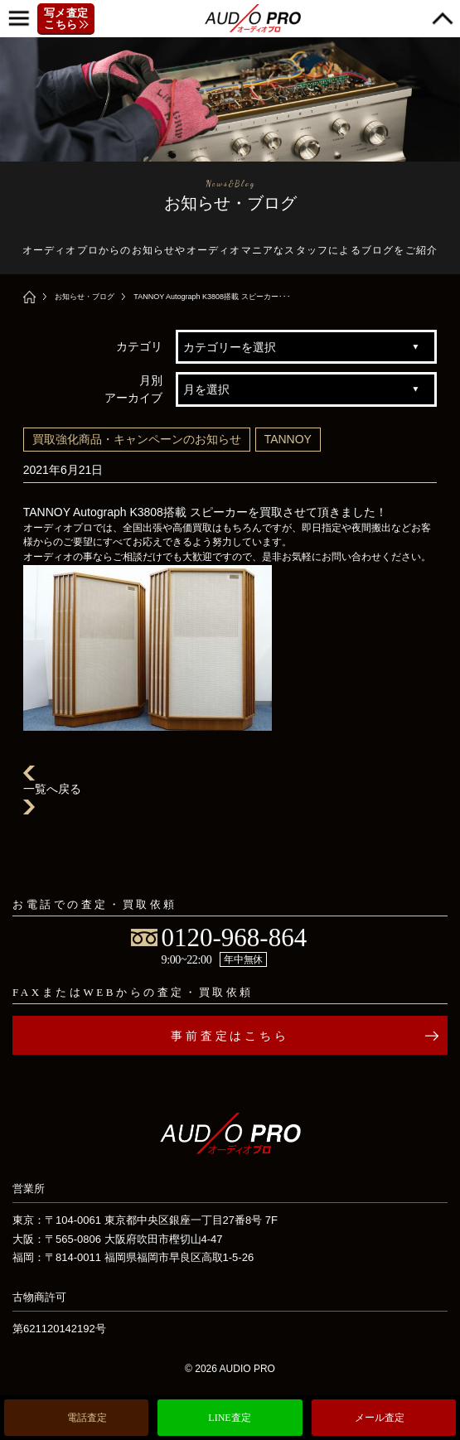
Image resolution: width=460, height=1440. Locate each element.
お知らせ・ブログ (84, 296)
